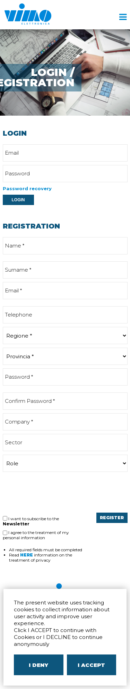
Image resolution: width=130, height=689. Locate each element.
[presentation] (55, 492)
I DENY (38, 665)
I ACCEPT (91, 665)
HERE (26, 554)
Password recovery (27, 188)
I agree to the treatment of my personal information (36, 535)
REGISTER (112, 517)
